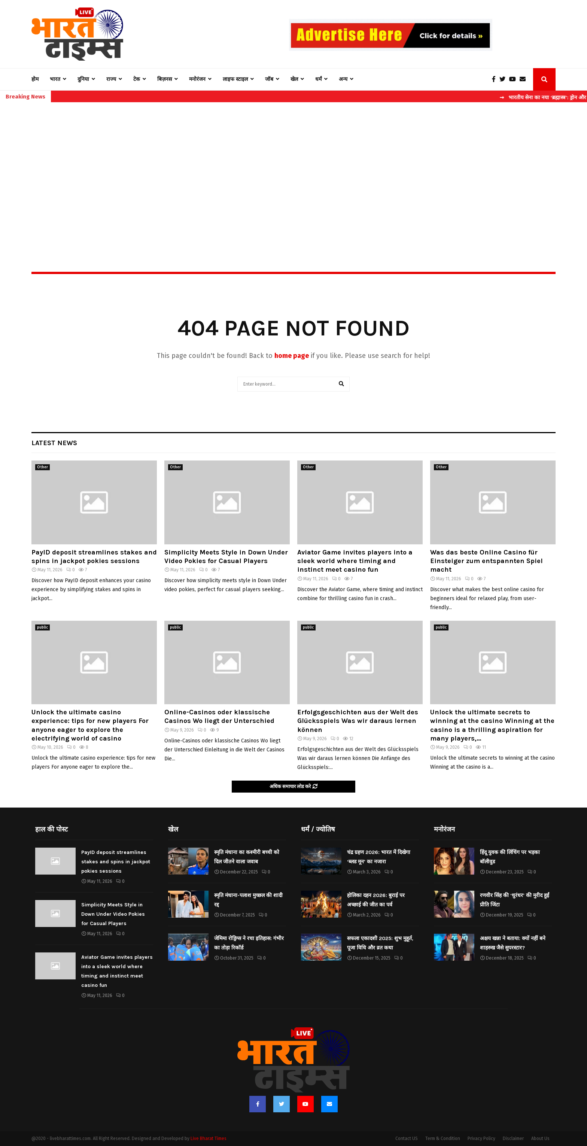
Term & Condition (442, 1138)
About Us (540, 1138)
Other (42, 467)
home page (291, 356)
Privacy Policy (481, 1138)
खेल (294, 79)
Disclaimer (513, 1138)
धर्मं (318, 79)
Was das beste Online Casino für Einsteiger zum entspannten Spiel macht (486, 561)
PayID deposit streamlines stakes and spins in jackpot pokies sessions (94, 556)
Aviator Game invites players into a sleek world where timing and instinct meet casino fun (355, 561)
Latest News (54, 443)
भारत (55, 79)
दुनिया (83, 79)
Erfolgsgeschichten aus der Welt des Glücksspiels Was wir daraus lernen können (357, 721)
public (42, 627)
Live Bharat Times (208, 1138)
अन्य (343, 79)
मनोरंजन (197, 79)
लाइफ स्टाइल (235, 79)
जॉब (269, 79)
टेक (136, 79)
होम (35, 79)
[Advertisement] (293, 170)
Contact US (406, 1138)
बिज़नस (164, 79)
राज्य (111, 79)
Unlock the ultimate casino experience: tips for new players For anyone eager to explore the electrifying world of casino (90, 725)
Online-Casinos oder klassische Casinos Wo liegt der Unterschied (219, 716)
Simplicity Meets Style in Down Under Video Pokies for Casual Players (226, 556)
